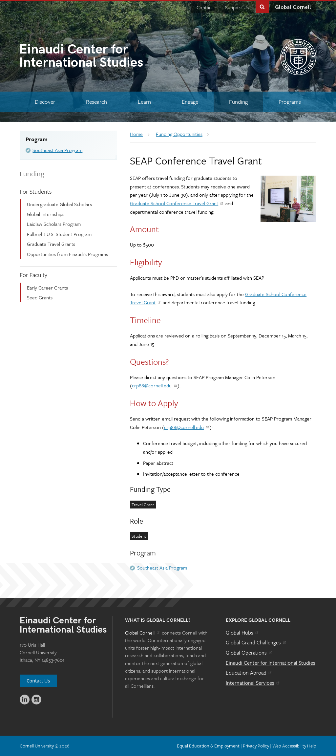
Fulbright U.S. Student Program (59, 234)
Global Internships (45, 214)
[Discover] (45, 102)
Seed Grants (39, 297)
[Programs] (289, 102)
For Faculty (33, 274)
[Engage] (189, 102)
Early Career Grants (47, 287)
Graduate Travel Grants (51, 244)
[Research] (96, 102)
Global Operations (249, 653)
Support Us (237, 7)
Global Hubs (243, 633)
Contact (205, 7)
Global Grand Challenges (256, 642)
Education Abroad (249, 673)
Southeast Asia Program (57, 150)
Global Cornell (293, 7)
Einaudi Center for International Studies (270, 663)
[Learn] (144, 102)
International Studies (93, 57)
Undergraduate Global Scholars (59, 204)
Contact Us (38, 681)
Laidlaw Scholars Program (54, 223)
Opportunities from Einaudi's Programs (67, 254)
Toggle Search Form (262, 6)
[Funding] (238, 102)
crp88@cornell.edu (155, 385)
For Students (36, 191)
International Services (253, 683)
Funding (32, 173)
